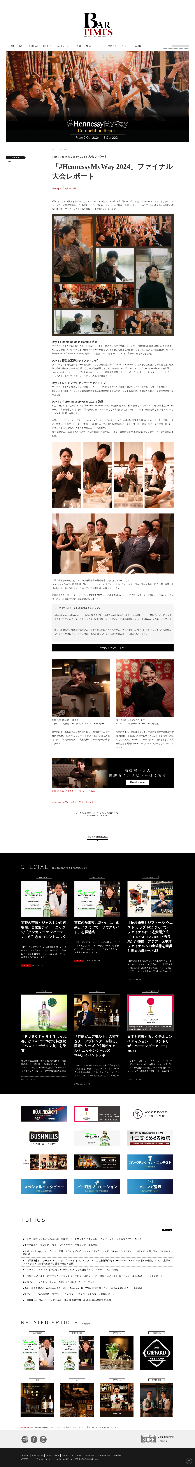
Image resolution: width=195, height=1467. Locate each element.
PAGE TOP (189, 1461)
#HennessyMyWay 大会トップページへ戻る (73, 802)
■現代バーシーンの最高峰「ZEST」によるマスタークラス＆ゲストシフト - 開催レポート (68, 1294)
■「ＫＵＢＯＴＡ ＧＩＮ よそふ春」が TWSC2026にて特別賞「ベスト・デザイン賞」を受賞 (70, 1269)
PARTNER (138, 46)
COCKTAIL (33, 46)
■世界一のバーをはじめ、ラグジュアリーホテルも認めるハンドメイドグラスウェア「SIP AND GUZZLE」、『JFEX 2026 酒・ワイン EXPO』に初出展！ (97, 1253)
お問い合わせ (37, 1455)
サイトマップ (67, 1455)
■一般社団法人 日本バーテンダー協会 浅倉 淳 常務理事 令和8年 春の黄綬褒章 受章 (67, 1300)
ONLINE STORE (167, 1437)
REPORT (77, 46)
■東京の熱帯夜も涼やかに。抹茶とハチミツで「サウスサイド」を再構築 (60, 1245)
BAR (21, 46)
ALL (12, 46)
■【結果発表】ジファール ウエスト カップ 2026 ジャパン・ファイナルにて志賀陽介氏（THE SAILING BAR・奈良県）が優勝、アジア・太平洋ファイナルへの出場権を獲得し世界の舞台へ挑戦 (96, 1262)
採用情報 (117, 1455)
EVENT (99, 46)
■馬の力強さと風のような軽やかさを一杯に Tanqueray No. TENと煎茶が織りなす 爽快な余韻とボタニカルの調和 (83, 1288)
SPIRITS (47, 46)
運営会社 (25, 1455)
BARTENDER (62, 46)
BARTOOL (112, 46)
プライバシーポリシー (85, 1455)
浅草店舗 (163, 1441)
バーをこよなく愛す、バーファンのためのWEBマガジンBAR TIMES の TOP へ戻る (97, 814)
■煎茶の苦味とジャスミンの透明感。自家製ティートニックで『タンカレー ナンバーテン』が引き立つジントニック (82, 1239)
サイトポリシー (104, 1455)
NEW (88, 46)
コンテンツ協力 (52, 1455)
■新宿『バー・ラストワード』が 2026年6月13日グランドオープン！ (59, 1282)
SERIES (125, 46)
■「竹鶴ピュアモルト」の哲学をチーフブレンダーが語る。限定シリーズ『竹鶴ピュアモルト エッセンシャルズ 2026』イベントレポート (93, 1276)
